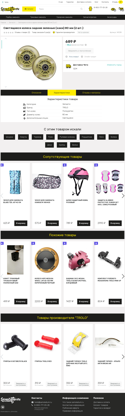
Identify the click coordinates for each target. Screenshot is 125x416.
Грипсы (62, 145)
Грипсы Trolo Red (43, 361)
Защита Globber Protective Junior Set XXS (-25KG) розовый (108, 202)
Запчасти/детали (89, 17)
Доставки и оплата (84, 2)
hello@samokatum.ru (42, 402)
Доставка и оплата (101, 402)
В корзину (20, 223)
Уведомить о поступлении (79, 51)
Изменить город (114, 65)
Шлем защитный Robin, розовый (77, 201)
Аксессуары (112, 17)
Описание (36, 92)
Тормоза (37, 137)
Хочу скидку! (74, 57)
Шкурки (9, 137)
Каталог (29, 9)
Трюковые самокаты (38, 17)
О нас (61, 2)
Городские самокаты (64, 17)
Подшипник (87, 137)
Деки (49, 145)
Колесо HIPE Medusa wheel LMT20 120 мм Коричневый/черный (45, 281)
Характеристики (62, 92)
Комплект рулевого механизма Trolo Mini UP (109, 280)
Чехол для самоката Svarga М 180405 (44, 201)
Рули (50, 137)
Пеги (101, 137)
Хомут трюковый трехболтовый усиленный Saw (11, 281)
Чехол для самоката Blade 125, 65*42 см (13, 201)
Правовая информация (72, 411)
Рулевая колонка (67, 137)
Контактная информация (73, 405)
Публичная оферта (70, 408)
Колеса (114, 137)
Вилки (75, 145)
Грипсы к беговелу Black (15, 361)
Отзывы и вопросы (91, 92)
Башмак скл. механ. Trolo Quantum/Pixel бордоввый (76, 281)
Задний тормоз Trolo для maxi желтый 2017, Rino (76, 363)
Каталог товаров (100, 405)
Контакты (105, 2)
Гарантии (70, 2)
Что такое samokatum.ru (73, 402)
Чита (5, 2)
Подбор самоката (12, 17)
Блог (96, 2)
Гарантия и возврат (102, 408)
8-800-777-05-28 (100, 7)
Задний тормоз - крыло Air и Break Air (109, 362)
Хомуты (23, 137)
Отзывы (117, 2)
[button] (123, 195)
